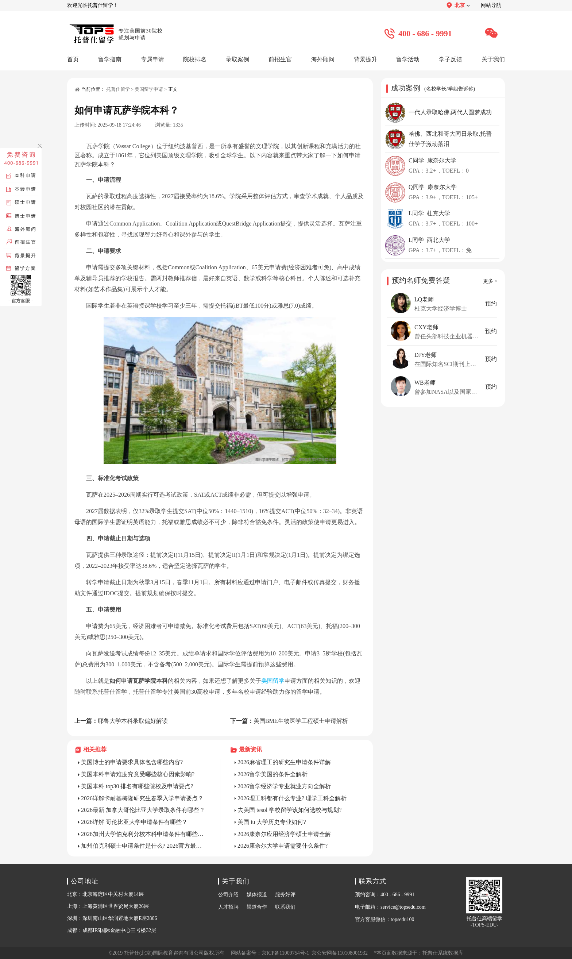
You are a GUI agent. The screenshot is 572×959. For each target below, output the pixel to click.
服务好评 (285, 894)
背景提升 (365, 59)
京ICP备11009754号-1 (285, 953)
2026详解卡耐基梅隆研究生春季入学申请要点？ (142, 798)
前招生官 (280, 59)
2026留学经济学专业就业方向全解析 (284, 786)
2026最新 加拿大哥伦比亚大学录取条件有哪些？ (143, 810)
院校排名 (194, 59)
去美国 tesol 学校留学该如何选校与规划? (289, 810)
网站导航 (491, 5)
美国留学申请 (149, 89)
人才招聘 (228, 907)
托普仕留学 (118, 89)
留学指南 (109, 59)
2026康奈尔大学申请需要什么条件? (282, 846)
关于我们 (493, 59)
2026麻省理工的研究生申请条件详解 (284, 762)
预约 (491, 303)
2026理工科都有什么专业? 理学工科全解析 (292, 798)
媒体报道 (257, 894)
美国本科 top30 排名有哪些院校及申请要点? (137, 786)
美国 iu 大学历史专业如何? (271, 822)
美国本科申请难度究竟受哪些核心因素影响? (137, 774)
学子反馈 (450, 59)
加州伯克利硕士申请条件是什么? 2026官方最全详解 (143, 846)
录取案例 (237, 59)
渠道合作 (257, 907)
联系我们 (285, 907)
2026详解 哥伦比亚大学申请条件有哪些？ (134, 822)
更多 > (490, 281)
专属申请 (152, 59)
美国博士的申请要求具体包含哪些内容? (132, 762)
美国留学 (273, 681)
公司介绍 (228, 894)
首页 (73, 59)
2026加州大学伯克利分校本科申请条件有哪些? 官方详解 (143, 834)
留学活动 (408, 59)
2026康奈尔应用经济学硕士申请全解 (284, 834)
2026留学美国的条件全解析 (272, 774)
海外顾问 (323, 59)
